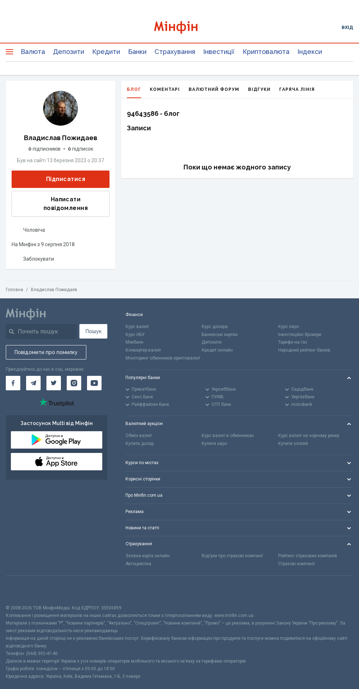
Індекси (309, 51)
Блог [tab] (134, 92)
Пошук (94, 331)
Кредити (106, 51)
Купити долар (139, 443)
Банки (137, 51)
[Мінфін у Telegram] (33, 383)
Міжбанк (134, 342)
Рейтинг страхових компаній (307, 555)
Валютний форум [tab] (214, 89)
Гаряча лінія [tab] (297, 89)
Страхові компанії (296, 563)
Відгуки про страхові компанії (232, 555)
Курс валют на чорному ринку (308, 435)
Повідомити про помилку (46, 352)
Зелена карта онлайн (147, 555)
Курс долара (215, 326)
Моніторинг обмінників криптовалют (162, 358)
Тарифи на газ (292, 342)
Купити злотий (293, 443)
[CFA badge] (22, 590)
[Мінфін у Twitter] (53, 383)
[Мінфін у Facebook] (13, 383)
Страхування (174, 51)
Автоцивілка (138, 563)
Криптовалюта (266, 51)
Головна (14, 289)
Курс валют (137, 326)
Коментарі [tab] (165, 89)
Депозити (68, 51)
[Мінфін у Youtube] (94, 383)
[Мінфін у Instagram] (74, 383)
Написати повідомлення (52, 203)
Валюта (33, 51)
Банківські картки (220, 334)
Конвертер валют (143, 350)
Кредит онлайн (217, 350)
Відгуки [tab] (259, 89)
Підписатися (59, 179)
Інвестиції (219, 51)
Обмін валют (138, 435)
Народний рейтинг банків (304, 350)
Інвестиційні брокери (299, 334)
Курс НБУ (135, 334)
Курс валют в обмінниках (228, 435)
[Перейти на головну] (179, 27)
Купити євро (214, 443)
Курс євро (288, 326)
